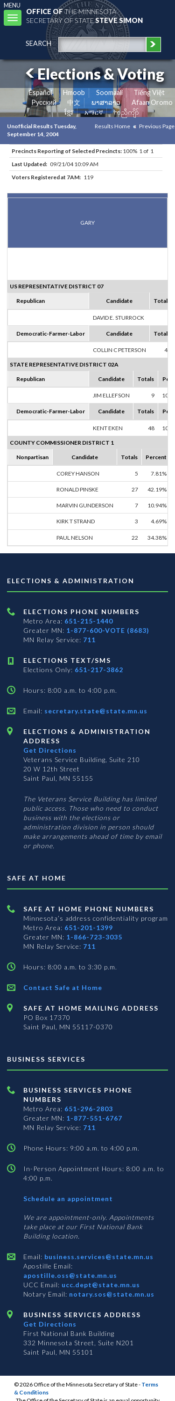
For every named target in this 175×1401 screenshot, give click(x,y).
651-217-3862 (99, 670)
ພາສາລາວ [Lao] (105, 102)
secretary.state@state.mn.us (94, 711)
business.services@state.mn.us (98, 1257)
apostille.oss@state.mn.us (70, 1275)
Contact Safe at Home (62, 987)
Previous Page (157, 126)
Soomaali (109, 92)
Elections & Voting (93, 74)
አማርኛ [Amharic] (93, 112)
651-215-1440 (88, 621)
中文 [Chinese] (73, 102)
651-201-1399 (88, 928)
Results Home (112, 126)
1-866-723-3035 (94, 937)
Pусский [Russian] (43, 102)
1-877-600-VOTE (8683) (107, 630)
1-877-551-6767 (94, 1118)
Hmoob (74, 92)
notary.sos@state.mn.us (110, 1294)
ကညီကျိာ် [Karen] (126, 112)
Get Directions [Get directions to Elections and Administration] (50, 750)
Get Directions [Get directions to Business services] (50, 1324)
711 (89, 640)
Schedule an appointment (68, 1199)
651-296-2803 (88, 1109)
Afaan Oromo (152, 102)
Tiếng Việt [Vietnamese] (149, 92)
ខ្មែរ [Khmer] (68, 112)
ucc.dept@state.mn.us (100, 1285)
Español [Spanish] (40, 92)
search (38, 43)
